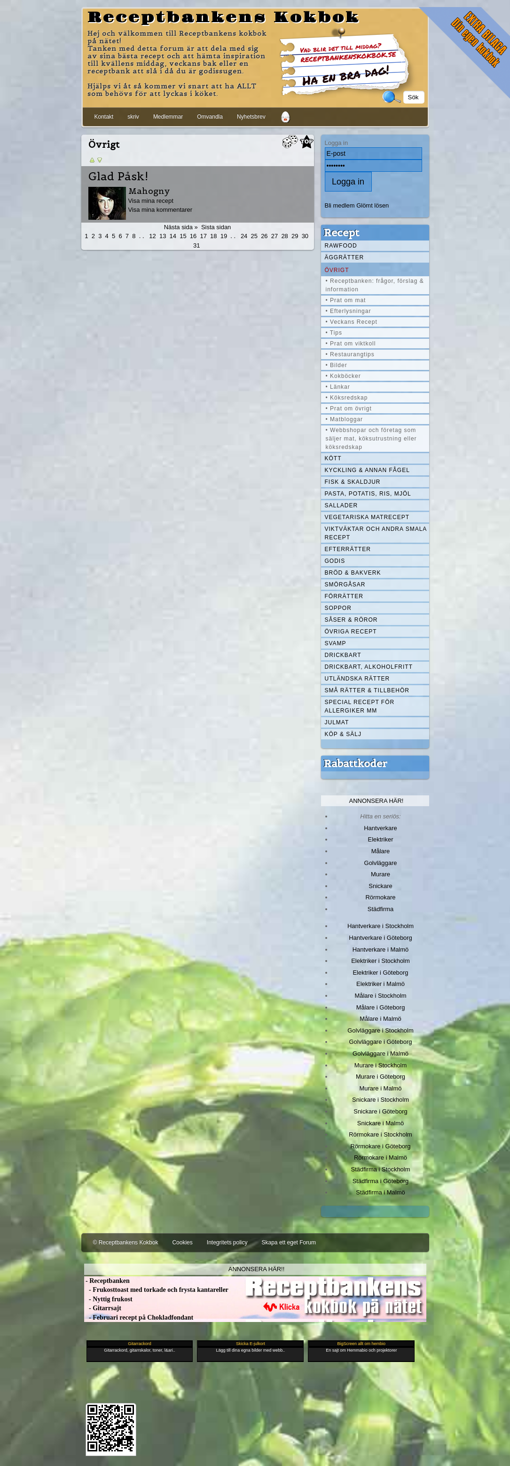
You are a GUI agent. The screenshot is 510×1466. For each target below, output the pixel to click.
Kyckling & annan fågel (367, 470)
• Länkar (338, 387)
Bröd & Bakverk (353, 572)
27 (274, 236)
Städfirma (380, 909)
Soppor (338, 608)
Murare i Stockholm (380, 1065)
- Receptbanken (107, 1280)
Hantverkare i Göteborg (380, 937)
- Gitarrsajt (102, 1308)
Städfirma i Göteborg (381, 1181)
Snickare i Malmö (380, 1123)
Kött (333, 458)
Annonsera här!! (256, 1269)
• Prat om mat (346, 300)
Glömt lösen (372, 205)
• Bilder (336, 365)
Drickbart (343, 655)
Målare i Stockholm (380, 995)
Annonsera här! (376, 800)
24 (244, 236)
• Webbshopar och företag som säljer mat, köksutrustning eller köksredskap (371, 438)
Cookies (182, 1242)
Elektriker (380, 839)
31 (196, 245)
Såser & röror (351, 620)
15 (183, 236)
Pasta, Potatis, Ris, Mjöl (368, 493)
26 (264, 236)
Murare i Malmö (381, 1088)
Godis (335, 561)
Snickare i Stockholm (380, 1099)
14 (173, 236)
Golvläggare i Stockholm (380, 1030)
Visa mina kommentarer (160, 209)
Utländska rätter (357, 678)
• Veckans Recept (351, 322)
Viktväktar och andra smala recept (376, 533)
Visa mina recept (150, 200)
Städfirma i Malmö (380, 1192)
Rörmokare (380, 897)
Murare (380, 874)
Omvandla (210, 116)
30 (305, 236)
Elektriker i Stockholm (380, 960)
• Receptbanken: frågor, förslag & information (375, 285)
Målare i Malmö (380, 1018)
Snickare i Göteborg (380, 1111)
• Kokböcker (343, 376)
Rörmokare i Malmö (380, 1157)
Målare (380, 851)
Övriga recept (351, 631)
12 (152, 236)
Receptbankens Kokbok (223, 18)
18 (213, 236)
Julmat (337, 722)
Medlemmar (168, 116)
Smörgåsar (345, 584)
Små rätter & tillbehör (367, 690)
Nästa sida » (181, 227)
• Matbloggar (344, 419)
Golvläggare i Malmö (380, 1053)
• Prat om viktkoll (351, 343)
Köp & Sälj (343, 734)
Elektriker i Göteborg (380, 972)
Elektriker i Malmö (380, 983)
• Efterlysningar (348, 311)
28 (284, 236)
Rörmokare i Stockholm (380, 1134)
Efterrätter (348, 549)
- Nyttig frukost (108, 1299)
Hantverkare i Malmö (381, 949)
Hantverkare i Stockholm (380, 925)
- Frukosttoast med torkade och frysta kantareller (156, 1289)
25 (254, 236)
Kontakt (104, 116)
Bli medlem (340, 205)
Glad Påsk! (118, 176)
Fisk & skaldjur (353, 482)
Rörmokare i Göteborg (380, 1146)
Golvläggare (380, 862)
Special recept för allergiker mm (360, 706)
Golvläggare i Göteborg (380, 1041)
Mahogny (149, 190)
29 (294, 236)
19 (223, 236)
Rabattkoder (355, 763)
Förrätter (344, 596)
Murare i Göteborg (380, 1076)
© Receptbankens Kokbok (125, 1242)
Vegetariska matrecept (367, 517)
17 (203, 236)
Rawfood (341, 245)
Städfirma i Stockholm (380, 1169)
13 (162, 236)
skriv (133, 116)
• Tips (334, 332)
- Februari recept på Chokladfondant (139, 1317)
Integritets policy (227, 1242)
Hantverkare (380, 828)
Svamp (335, 643)
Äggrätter (344, 257)
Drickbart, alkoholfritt (369, 667)
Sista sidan (216, 227)
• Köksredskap (347, 397)
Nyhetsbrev (251, 116)
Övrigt (337, 270)
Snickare (380, 885)
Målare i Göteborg (380, 1007)
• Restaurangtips (350, 354)
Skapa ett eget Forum (289, 1242)
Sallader (341, 505)
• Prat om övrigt (349, 408)
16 (193, 236)
